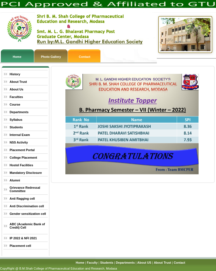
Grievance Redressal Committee (25, 189)
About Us (16, 89)
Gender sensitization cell (28, 213)
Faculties (16, 97)
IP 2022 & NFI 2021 (23, 238)
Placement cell (20, 245)
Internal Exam (20, 134)
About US (144, 262)
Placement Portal (22, 150)
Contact (84, 56)
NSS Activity (19, 142)
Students (16, 127)
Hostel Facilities (21, 165)
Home (17, 56)
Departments (19, 112)
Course (15, 104)
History (15, 74)
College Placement (23, 157)
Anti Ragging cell (22, 198)
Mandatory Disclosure (26, 172)
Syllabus (16, 119)
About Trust (18, 81)
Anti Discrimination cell (27, 206)
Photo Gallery (51, 56)
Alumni (15, 180)
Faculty (92, 262)
